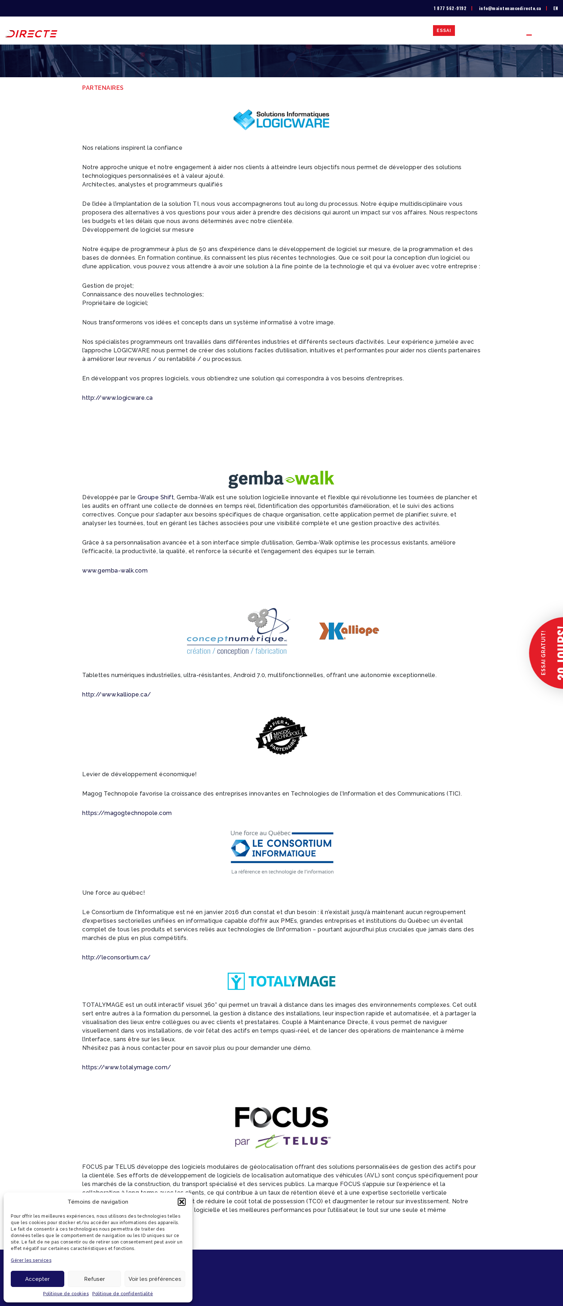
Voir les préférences (155, 1279)
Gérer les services (31, 1260)
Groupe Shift (156, 497)
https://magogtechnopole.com (127, 813)
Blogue (471, 30)
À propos (195, 30)
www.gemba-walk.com (115, 570)
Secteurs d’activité (350, 30)
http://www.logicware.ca (117, 397)
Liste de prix (295, 30)
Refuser (94, 1279)
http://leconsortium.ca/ (116, 957)
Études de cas (408, 30)
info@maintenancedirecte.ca (510, 8)
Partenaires (542, 30)
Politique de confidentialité (122, 1293)
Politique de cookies (66, 1293)
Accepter (37, 1279)
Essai (444, 30)
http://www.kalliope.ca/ (116, 694)
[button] (181, 1201)
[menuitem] (555, 8)
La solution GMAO (242, 30)
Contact (503, 30)
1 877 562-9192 (450, 8)
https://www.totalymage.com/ (126, 1067)
